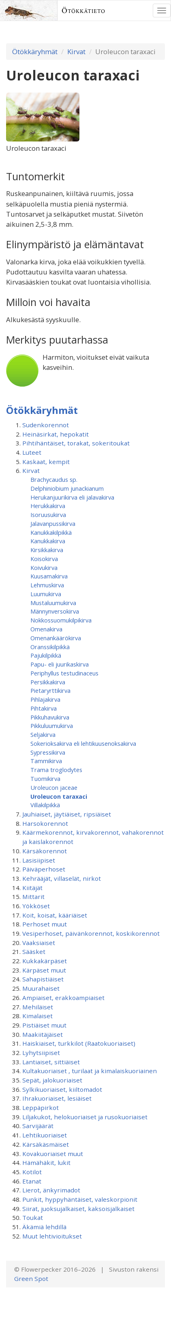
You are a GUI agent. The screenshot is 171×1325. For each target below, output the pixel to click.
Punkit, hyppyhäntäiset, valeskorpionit (79, 1199)
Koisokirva (44, 559)
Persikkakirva (47, 682)
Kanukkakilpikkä (51, 532)
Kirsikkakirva (46, 550)
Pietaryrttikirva (50, 690)
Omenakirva (46, 629)
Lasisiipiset (38, 860)
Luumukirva (45, 594)
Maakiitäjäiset (42, 1034)
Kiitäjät (32, 888)
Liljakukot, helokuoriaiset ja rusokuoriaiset (84, 1117)
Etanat (31, 1181)
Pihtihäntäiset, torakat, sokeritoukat (76, 443)
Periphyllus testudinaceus (64, 673)
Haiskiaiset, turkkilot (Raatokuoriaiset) (78, 1043)
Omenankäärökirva (55, 638)
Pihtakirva (43, 708)
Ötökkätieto (83, 10)
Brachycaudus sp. (53, 479)
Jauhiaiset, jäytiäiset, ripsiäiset (66, 814)
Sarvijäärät (37, 1126)
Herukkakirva (47, 506)
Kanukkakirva (47, 541)
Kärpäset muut (44, 970)
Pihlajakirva (45, 699)
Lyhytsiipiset (41, 1053)
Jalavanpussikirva (52, 523)
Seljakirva (43, 734)
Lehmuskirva (47, 585)
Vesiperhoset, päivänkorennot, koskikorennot (91, 933)
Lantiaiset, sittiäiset (51, 1062)
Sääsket (33, 951)
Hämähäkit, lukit (46, 1162)
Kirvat (76, 51)
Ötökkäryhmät (35, 51)
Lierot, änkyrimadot (51, 1190)
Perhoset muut (44, 924)
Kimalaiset (37, 1016)
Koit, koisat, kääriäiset (54, 915)
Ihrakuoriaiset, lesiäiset (57, 1098)
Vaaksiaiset (38, 943)
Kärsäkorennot (44, 851)
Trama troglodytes (56, 770)
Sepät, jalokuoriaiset (52, 1080)
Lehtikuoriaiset (44, 1135)
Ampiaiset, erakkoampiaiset (63, 998)
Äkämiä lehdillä (44, 1227)
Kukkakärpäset (44, 961)
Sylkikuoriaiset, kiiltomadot (62, 1089)
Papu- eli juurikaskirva (59, 664)
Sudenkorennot (45, 425)
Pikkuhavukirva (49, 717)
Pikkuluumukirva (51, 726)
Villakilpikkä (45, 805)
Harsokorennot (45, 823)
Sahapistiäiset (43, 979)
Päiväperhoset (43, 869)
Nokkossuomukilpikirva (61, 620)
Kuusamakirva (49, 576)
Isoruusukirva (48, 515)
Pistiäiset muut (44, 1025)
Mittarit (33, 896)
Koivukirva (44, 567)
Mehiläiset (37, 1007)
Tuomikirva (45, 778)
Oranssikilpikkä (50, 647)
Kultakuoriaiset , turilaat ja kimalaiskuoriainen (89, 1071)
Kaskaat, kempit (46, 462)
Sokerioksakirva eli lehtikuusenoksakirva (83, 743)
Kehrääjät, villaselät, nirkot (61, 878)
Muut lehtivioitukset (52, 1236)
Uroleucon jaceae (53, 787)
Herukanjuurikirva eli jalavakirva (72, 497)
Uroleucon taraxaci (58, 796)
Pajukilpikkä (45, 655)
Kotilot (32, 1172)
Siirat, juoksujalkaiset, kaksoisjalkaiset (78, 1209)
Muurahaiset (41, 988)
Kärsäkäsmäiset (45, 1144)
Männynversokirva (54, 611)
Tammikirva (46, 761)
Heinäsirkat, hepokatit (55, 434)
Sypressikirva (47, 752)
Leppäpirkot (40, 1107)
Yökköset (36, 906)
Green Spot (31, 1278)
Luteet (31, 452)
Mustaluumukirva (53, 603)
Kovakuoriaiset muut (52, 1154)
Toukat (32, 1217)
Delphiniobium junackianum (67, 488)
